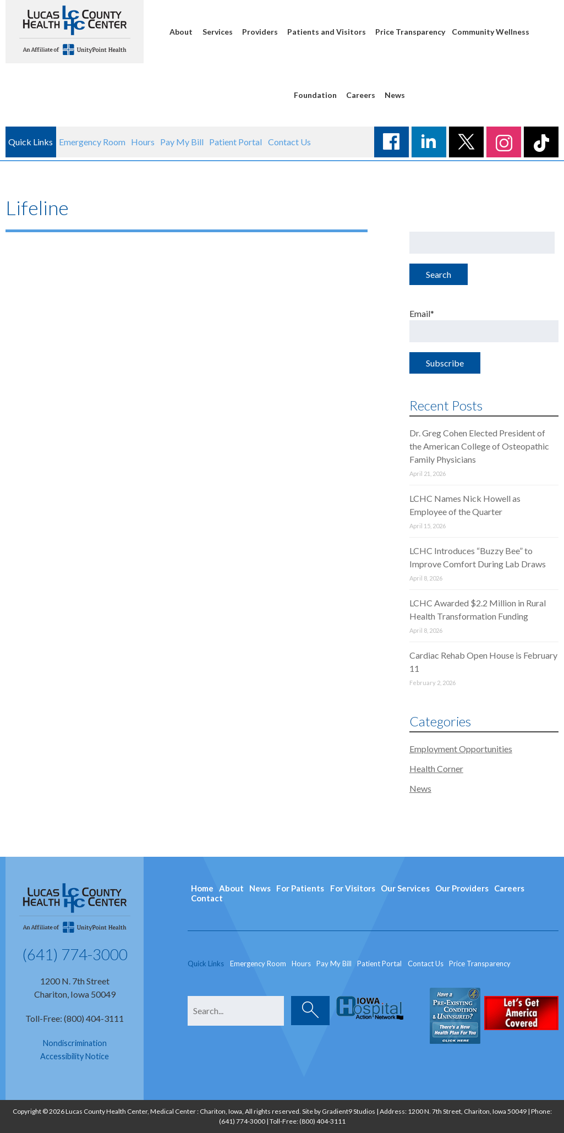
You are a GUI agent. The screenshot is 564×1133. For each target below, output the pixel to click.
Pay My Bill (182, 141)
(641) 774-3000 (75, 954)
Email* (483, 325)
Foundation (315, 95)
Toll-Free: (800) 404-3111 (74, 1018)
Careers (360, 95)
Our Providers (462, 888)
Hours (143, 141)
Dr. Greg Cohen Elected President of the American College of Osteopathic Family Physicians (479, 446)
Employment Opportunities (460, 748)
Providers (260, 31)
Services (217, 31)
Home (202, 888)
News (395, 95)
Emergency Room (92, 141)
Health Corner (436, 768)
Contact (207, 898)
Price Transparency (410, 31)
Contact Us (289, 141)
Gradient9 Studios (348, 1111)
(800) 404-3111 (322, 1121)
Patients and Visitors (326, 31)
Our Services (405, 888)
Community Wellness (490, 31)
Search (438, 274)
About (181, 31)
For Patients (300, 888)
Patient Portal (235, 141)
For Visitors (352, 888)
